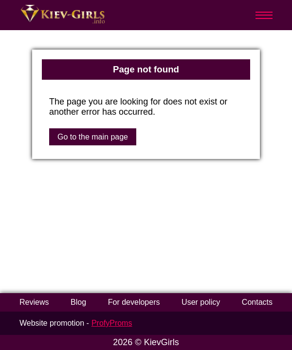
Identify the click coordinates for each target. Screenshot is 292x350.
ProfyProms (111, 323)
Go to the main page (92, 137)
